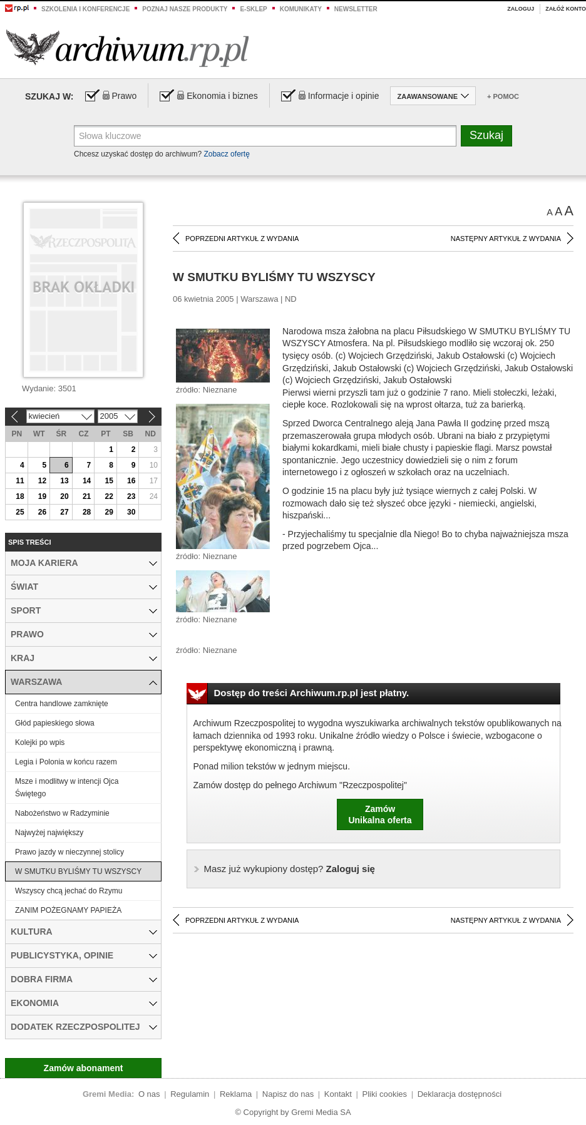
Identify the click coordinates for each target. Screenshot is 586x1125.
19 (42, 496)
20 (64, 496)
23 (131, 496)
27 (64, 512)
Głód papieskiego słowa (55, 723)
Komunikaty (301, 9)
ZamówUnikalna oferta (379, 814)
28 (87, 512)
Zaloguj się (289, 868)
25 (20, 512)
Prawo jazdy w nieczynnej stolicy (69, 852)
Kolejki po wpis (39, 742)
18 (20, 496)
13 (64, 480)
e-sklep (253, 9)
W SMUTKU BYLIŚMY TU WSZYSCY (78, 871)
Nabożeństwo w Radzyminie (62, 813)
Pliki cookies (385, 1094)
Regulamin (189, 1094)
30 (131, 512)
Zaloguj (520, 9)
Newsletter (356, 9)
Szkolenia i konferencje (85, 9)
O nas (149, 1094)
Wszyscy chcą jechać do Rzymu (68, 890)
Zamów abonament (83, 1068)
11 (20, 480)
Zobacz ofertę (226, 154)
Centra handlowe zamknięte (61, 703)
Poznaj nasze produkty (184, 9)
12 (42, 480)
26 (42, 512)
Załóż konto (565, 9)
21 (87, 496)
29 (109, 512)
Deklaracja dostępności (459, 1094)
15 (109, 480)
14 (87, 480)
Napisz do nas (288, 1094)
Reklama (236, 1094)
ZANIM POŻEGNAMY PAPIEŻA (68, 910)
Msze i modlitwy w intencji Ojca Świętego (66, 787)
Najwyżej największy (49, 832)
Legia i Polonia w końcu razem (66, 762)
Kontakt (338, 1094)
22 (109, 496)
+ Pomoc (503, 96)
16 (131, 480)
